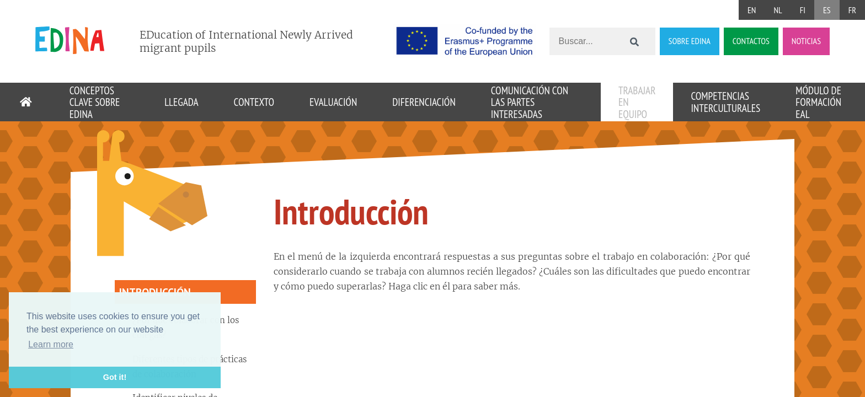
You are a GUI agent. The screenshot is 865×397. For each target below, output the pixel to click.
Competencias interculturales (725, 102)
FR (852, 9)
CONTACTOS (751, 40)
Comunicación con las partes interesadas (529, 102)
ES (827, 9)
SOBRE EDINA (690, 40)
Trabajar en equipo (636, 102)
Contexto (254, 102)
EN (751, 9)
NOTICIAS (806, 40)
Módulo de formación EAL (818, 102)
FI (802, 9)
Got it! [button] (114, 377)
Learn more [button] (50, 344)
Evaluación (333, 102)
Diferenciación (424, 102)
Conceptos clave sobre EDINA (95, 102)
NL (777, 9)
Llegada (181, 102)
